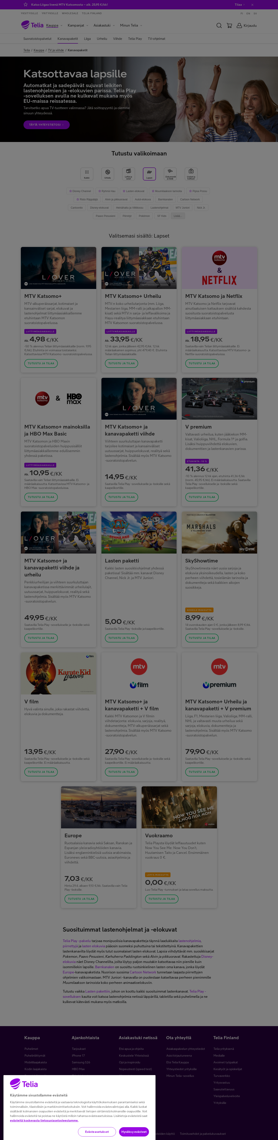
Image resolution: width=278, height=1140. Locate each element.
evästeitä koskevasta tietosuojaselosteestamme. (44, 1133)
